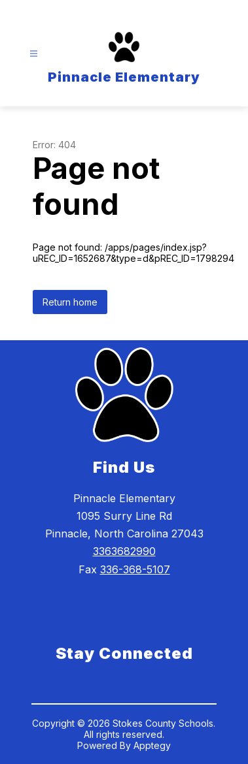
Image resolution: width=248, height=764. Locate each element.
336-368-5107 (135, 569)
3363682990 (124, 551)
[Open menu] (33, 53)
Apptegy (152, 745)
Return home (70, 302)
